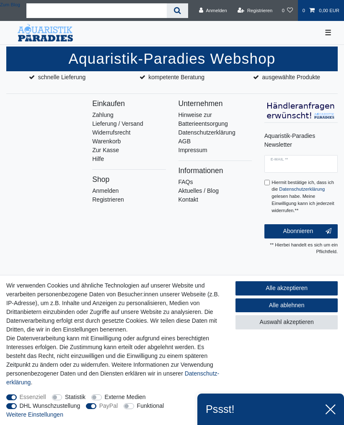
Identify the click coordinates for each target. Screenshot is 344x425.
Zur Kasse (105, 150)
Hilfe (98, 158)
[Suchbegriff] (96, 10)
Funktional (150, 405)
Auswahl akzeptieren (287, 322)
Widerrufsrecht (111, 132)
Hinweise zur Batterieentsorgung (203, 119)
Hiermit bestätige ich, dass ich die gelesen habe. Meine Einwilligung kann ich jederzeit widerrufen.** (303, 196)
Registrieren (108, 199)
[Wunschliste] (287, 10)
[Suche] (177, 10)
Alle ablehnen (287, 305)
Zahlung (103, 114)
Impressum (192, 150)
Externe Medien (125, 397)
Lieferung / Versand (117, 123)
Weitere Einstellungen (34, 414)
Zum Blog (10, 4)
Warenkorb (106, 141)
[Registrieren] (255, 10)
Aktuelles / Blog (198, 190)
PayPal (108, 405)
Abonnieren (307, 231)
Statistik (75, 397)
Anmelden (105, 190)
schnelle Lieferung (62, 77)
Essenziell (33, 397)
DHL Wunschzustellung (50, 405)
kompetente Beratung (176, 77)
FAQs (185, 182)
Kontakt (188, 199)
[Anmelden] (213, 10)
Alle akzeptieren (287, 288)
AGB (184, 141)
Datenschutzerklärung (206, 132)
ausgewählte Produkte (291, 77)
